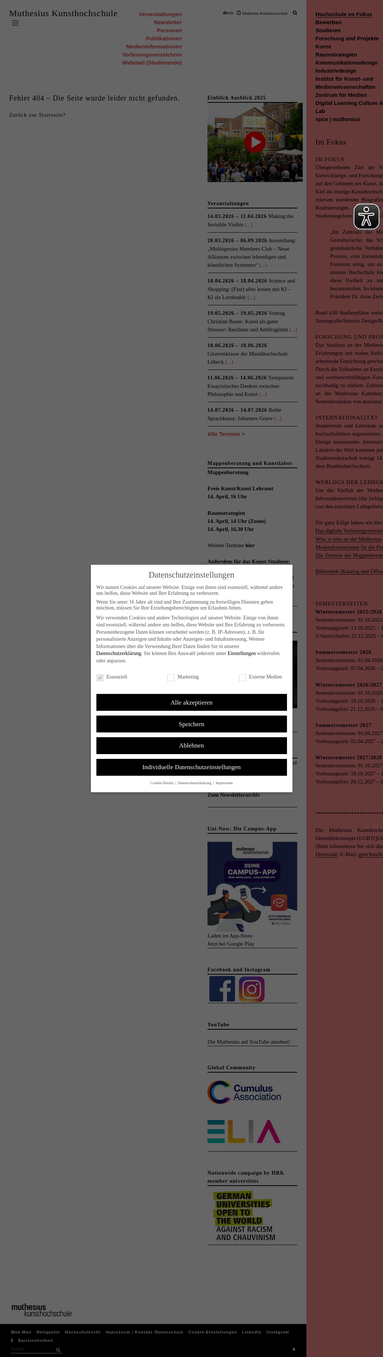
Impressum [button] (224, 783)
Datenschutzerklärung (118, 653)
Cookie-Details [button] (162, 783)
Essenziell (112, 677)
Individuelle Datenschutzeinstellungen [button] (191, 767)
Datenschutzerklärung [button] (195, 783)
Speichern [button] (192, 724)
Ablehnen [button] (191, 745)
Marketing (183, 677)
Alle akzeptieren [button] (191, 702)
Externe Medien (260, 677)
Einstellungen (242, 653)
